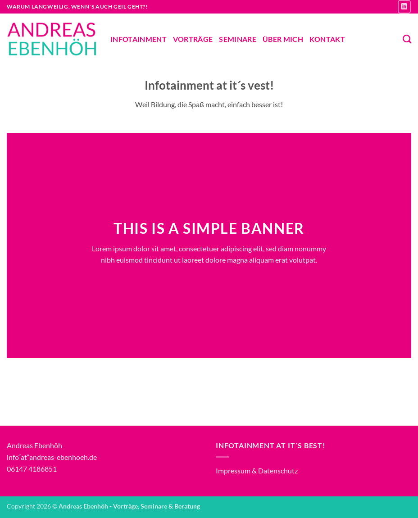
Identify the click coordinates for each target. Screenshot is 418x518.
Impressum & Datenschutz (257, 470)
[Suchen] (407, 39)
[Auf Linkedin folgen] (404, 6)
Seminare (237, 39)
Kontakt (327, 39)
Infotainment (138, 39)
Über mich (283, 39)
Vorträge (193, 39)
